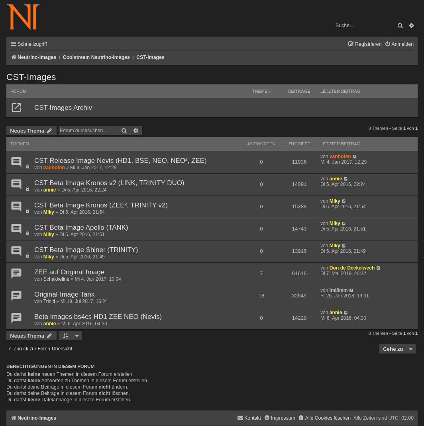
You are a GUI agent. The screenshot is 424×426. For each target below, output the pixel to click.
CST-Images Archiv (63, 107)
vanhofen (54, 167)
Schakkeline (56, 279)
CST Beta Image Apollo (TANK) (81, 227)
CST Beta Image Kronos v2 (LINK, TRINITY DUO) (109, 183)
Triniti (49, 301)
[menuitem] (399, 44)
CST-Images (31, 77)
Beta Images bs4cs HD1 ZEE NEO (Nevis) (98, 316)
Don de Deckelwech (352, 268)
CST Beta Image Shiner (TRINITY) (86, 250)
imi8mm (339, 290)
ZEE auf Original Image (69, 272)
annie (49, 190)
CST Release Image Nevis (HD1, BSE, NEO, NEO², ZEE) (120, 160)
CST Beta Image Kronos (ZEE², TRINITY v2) (101, 205)
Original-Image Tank (64, 294)
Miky (48, 212)
